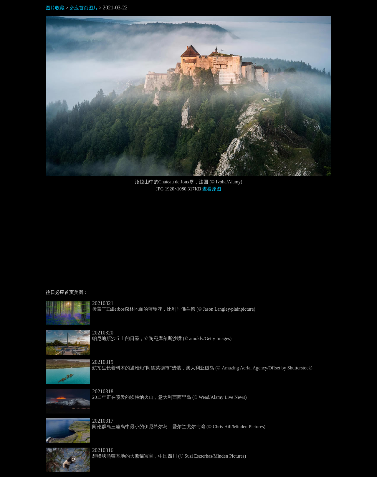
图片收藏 (55, 7)
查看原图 (211, 188)
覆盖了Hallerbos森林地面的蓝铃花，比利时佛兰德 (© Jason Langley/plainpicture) (150, 306)
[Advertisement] (188, 243)
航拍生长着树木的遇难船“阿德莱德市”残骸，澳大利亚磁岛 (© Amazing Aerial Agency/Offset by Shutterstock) (179, 365)
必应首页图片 (84, 7)
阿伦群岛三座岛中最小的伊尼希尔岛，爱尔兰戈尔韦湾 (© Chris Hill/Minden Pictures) (155, 423)
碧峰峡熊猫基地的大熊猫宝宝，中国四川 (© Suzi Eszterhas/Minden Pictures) (146, 453)
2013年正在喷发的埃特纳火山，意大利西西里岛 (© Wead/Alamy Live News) (146, 394)
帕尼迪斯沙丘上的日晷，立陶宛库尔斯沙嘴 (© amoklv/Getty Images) (139, 335)
